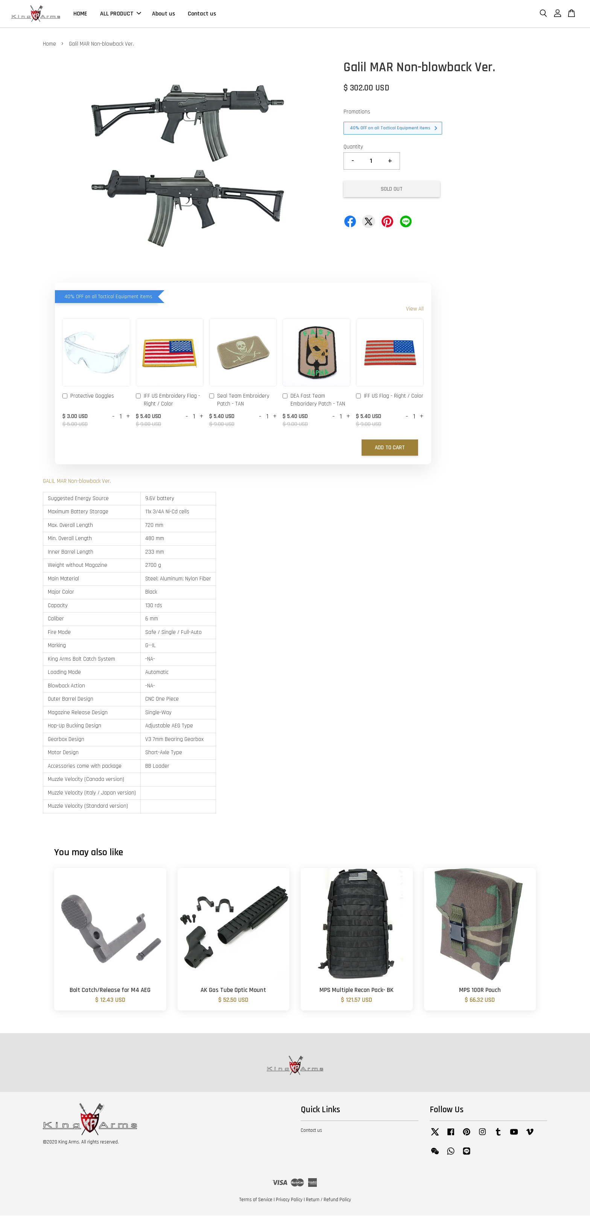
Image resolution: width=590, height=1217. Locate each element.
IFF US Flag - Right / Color (389, 398)
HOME (80, 14)
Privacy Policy (289, 1202)
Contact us (202, 14)
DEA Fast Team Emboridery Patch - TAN (314, 401)
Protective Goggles (88, 398)
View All (415, 310)
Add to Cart (390, 449)
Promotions (357, 113)
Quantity (353, 148)
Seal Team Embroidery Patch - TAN (239, 401)
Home (49, 45)
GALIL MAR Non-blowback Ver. (77, 483)
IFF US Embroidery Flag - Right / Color (168, 401)
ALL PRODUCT (120, 14)
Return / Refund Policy (328, 1202)
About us (163, 14)
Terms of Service (255, 1202)
